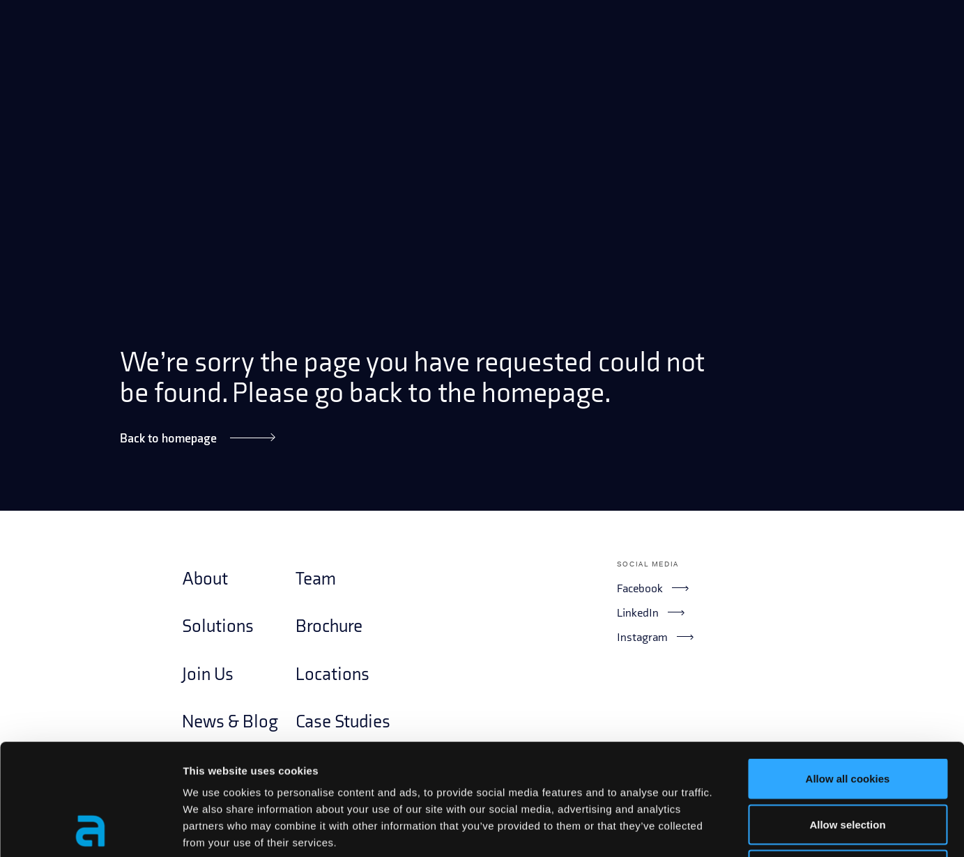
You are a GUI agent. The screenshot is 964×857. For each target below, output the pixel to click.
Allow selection (847, 720)
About (205, 579)
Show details (731, 829)
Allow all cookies (848, 674)
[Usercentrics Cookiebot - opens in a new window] (90, 829)
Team (316, 579)
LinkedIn (650, 612)
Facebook (652, 588)
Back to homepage (197, 438)
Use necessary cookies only (847, 765)
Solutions (218, 627)
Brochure (329, 627)
